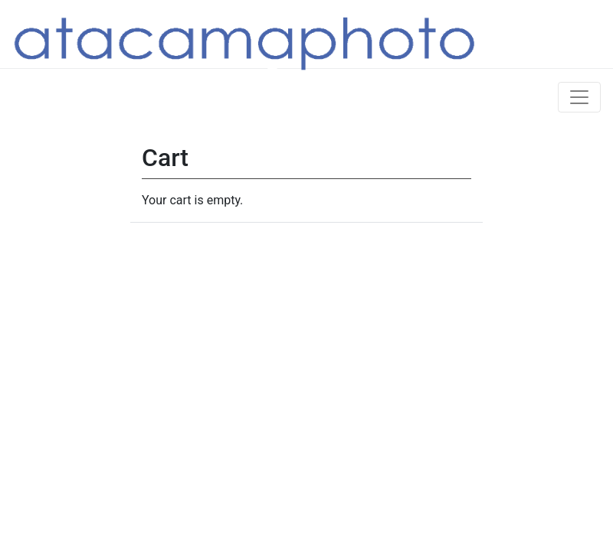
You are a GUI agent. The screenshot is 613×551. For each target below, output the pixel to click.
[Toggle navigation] (579, 97)
